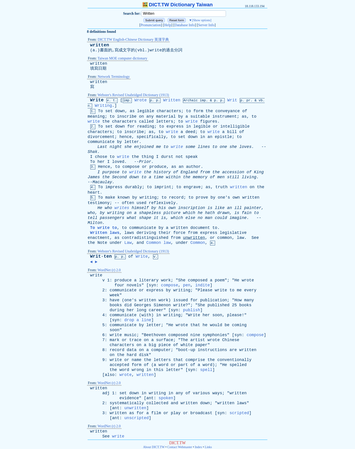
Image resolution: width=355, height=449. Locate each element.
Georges (142, 305)
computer (161, 350)
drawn (223, 213)
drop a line (137, 320)
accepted (119, 365)
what (132, 218)
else (190, 218)
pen (186, 285)
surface (164, 340)
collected (157, 403)
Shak (92, 152)
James (94, 177)
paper (201, 345)
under (116, 242)
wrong (138, 370)
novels (134, 285)
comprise (195, 360)
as (132, 111)
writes (122, 208)
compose (131, 166)
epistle (223, 137)
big (152, 345)
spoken (165, 398)
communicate (101, 142)
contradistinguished (145, 237)
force (179, 232)
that (195, 325)
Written (171, 100)
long (141, 310)
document (200, 228)
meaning (96, 116)
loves (245, 147)
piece (164, 345)
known (124, 197)
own (236, 197)
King (259, 172)
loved (118, 161)
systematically (127, 403)
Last (102, 147)
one (223, 147)
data (132, 350)
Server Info (206, 25)
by (180, 116)
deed (190, 132)
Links (208, 447)
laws (129, 232)
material (166, 116)
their (164, 232)
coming (239, 325)
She (181, 280)
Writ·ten (101, 256)
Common (197, 242)
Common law (158, 242)
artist (197, 340)
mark (114, 340)
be (227, 325)
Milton (95, 223)
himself (140, 208)
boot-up (186, 350)
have (114, 300)
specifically (151, 137)
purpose (111, 172)
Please (205, 290)
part (183, 365)
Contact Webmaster (179, 447)
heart (94, 192)
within (173, 177)
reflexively (162, 203)
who (108, 208)
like (220, 208)
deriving (146, 232)
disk (144, 355)
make (110, 197)
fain (247, 213)
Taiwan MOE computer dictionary (122, 58)
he (200, 213)
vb (261, 100)
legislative (233, 232)
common (224, 237)
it (156, 218)
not (179, 156)
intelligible (235, 126)
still (233, 177)
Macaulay (102, 182)
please (234, 315)
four (119, 285)
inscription (191, 208)
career (156, 310)
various (201, 393)
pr (248, 100)
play (175, 413)
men (221, 177)
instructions (212, 350)
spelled (238, 365)
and (140, 242)
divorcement (101, 137)
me (158, 147)
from (205, 172)
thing (148, 156)
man (208, 218)
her (101, 161)
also (110, 375)
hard (132, 355)
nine (195, 335)
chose (101, 156)
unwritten (194, 237)
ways (217, 393)
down (120, 111)
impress (113, 187)
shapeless (150, 213)
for (130, 126)
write (94, 121)
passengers (112, 218)
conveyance (227, 111)
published (218, 305)
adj (106, 393)
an (209, 137)
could (221, 218)
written (99, 45)
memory (200, 177)
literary (148, 280)
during (117, 310)
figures (208, 121)
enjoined (144, 147)
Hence (104, 166)
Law (128, 242)
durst (167, 156)
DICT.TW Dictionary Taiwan (177, 4)
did (128, 305)
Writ (232, 100)
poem (220, 280)
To (100, 111)
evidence (129, 398)
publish (191, 310)
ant (150, 398)
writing (148, 197)
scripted (239, 413)
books (116, 305)
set (109, 111)
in (188, 126)
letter (131, 142)
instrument (224, 116)
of (244, 111)
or (215, 126)
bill (232, 132)
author (193, 166)
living (249, 177)
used (141, 203)
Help (167, 25)
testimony (99, 203)
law (240, 237)
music (130, 335)
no (200, 218)
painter (252, 208)
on (141, 116)
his (162, 208)
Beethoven (155, 335)
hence (125, 137)
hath (210, 213)
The (184, 340)
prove (202, 197)
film (156, 413)
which (189, 213)
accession (233, 172)
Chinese (230, 340)
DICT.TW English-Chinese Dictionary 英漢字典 (133, 39)
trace (135, 340)
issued (180, 300)
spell (206, 370)
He (99, 208)
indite (202, 285)
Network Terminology (114, 76)
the (209, 111)
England (189, 172)
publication (213, 300)
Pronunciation (151, 25)
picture (172, 213)
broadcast (201, 413)
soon (217, 315)
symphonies (215, 335)
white (187, 345)
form (198, 111)
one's (224, 197)
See (255, 237)
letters (164, 121)
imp (203, 100)
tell (92, 218)
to (188, 111)
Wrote (140, 100)
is (209, 208)
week (114, 295)
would (216, 325)
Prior (145, 161)
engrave (192, 187)
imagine (238, 218)
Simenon (162, 305)
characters (169, 111)
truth (221, 187)
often (128, 203)
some (190, 147)
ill (238, 208)
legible (145, 111)
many (249, 300)
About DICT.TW (154, 447)
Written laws (105, 232)
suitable (200, 116)
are (233, 350)
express (175, 126)
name (136, 360)
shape (145, 218)
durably (133, 187)
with (146, 315)
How (238, 300)
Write (97, 100)
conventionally (234, 360)
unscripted (136, 418)
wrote (248, 280)
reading (145, 126)
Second (119, 177)
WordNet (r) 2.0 (109, 270)
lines (204, 147)
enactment (99, 237)
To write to (103, 228)
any (150, 116)
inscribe (127, 116)
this (158, 370)
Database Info (185, 25)
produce (158, 166)
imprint (162, 187)
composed (197, 280)
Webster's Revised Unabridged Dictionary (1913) (133, 95)
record (176, 197)
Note (102, 242)
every (250, 290)
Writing (103, 105)
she (128, 147)
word (163, 365)
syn (152, 285)
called (146, 121)
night (116, 147)
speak (191, 156)
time (158, 177)
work (166, 280)
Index (198, 447)
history (162, 172)
